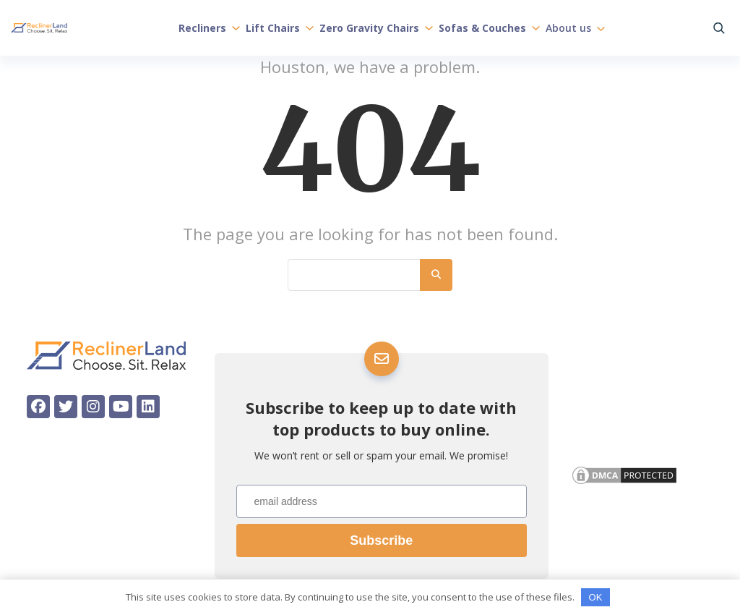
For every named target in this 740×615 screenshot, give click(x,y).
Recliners (209, 27)
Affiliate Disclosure (627, 434)
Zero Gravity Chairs (376, 27)
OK (596, 597)
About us (575, 27)
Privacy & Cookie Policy (636, 409)
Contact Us (603, 384)
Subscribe (381, 540)
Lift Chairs (280, 27)
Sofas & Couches (489, 27)
